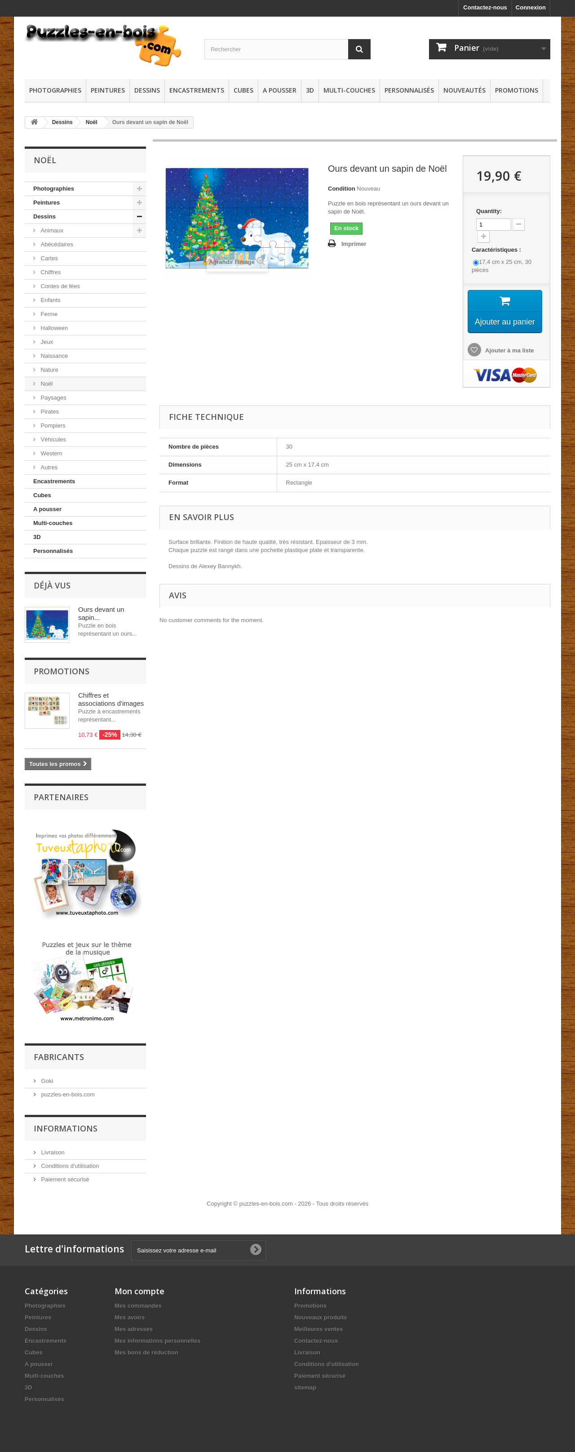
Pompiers (52, 425)
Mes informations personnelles (157, 1336)
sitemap (305, 1383)
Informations (65, 1124)
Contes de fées (59, 286)
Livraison (52, 1148)
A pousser (279, 90)
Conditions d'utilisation (69, 1161)
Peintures (108, 90)
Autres (48, 467)
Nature (48, 369)
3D (310, 90)
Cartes (48, 258)
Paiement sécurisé (64, 1175)
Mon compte (139, 1287)
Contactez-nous (485, 7)
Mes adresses (134, 1325)
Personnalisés (409, 90)
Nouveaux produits (320, 1313)
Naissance (53, 355)
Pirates (49, 411)
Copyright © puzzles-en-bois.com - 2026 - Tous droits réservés (287, 1199)
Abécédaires (56, 244)
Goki (46, 1076)
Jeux (46, 342)
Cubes (243, 90)
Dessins (147, 90)
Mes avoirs (130, 1313)
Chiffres (50, 272)
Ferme (48, 314)
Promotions (516, 90)
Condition (341, 188)
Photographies (55, 90)
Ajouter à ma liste (509, 351)
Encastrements (196, 90)
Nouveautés (464, 90)
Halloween (53, 328)
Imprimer (354, 244)
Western (50, 453)
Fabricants (59, 1052)
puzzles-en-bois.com (67, 1090)
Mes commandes (138, 1301)
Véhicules (52, 439)
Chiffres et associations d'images (111, 699)
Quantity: (489, 211)
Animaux (51, 230)
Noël (91, 122)
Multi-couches (349, 90)
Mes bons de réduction (146, 1348)
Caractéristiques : (497, 249)
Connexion (531, 7)
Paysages (52, 397)
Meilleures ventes (318, 1325)
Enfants (50, 300)
